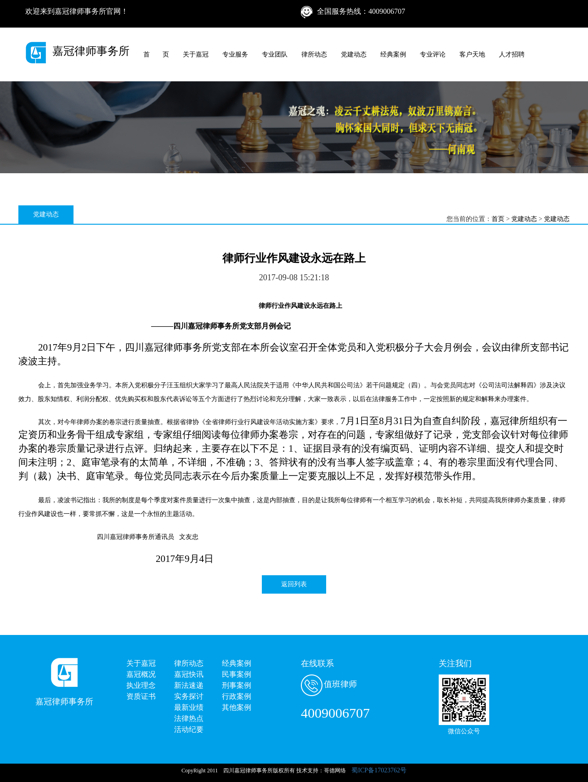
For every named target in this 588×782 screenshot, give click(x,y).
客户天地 (472, 54)
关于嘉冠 (196, 54)
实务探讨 (189, 696)
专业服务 (235, 54)
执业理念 (141, 685)
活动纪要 (189, 729)
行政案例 (236, 696)
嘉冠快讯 (189, 674)
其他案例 (236, 707)
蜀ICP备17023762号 (379, 770)
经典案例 (393, 54)
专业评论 (433, 54)
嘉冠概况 (141, 674)
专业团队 (275, 54)
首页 (498, 218)
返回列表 (294, 584)
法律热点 (189, 718)
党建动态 (354, 54)
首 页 (156, 54)
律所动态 (314, 54)
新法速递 (189, 685)
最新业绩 (189, 707)
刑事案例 (236, 685)
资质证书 (141, 696)
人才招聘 (512, 54)
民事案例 (236, 674)
